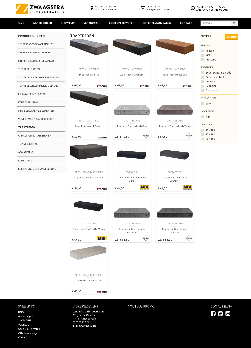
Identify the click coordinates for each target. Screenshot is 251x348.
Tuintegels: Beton (29, 69)
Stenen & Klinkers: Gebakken (36, 60)
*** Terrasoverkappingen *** (36, 44)
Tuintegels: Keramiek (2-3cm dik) (38, 85)
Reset (231, 37)
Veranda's (23, 324)
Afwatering (25, 152)
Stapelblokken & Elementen (36, 110)
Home (20, 23)
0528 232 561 (153, 6)
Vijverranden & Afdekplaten (36, 119)
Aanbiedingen (42, 23)
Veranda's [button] (91, 23)
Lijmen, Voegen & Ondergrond (37, 168)
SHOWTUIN (68, 23)
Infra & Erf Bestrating (32, 94)
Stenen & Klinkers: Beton (34, 52)
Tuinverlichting (28, 144)
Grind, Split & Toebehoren (34, 135)
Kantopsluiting (28, 102)
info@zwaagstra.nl (158, 9)
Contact (186, 23)
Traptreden (26, 127)
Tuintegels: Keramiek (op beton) (38, 77)
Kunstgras (25, 160)
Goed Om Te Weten (121, 23)
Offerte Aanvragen (157, 23)
